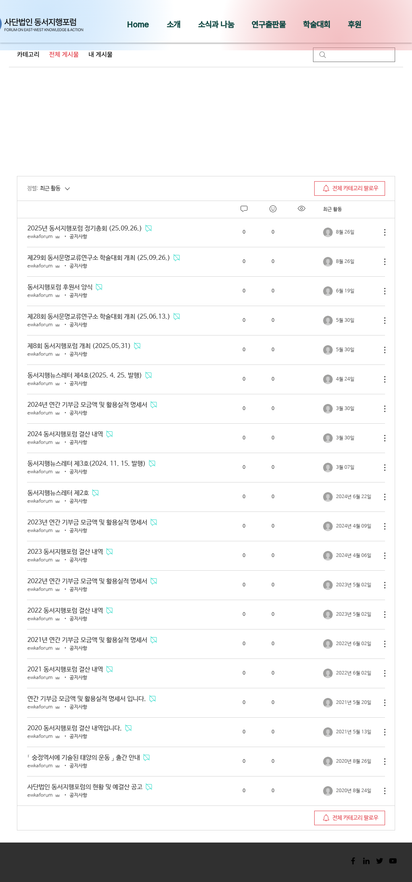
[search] (354, 55)
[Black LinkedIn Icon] (366, 860)
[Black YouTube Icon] (393, 860)
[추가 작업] (380, 232)
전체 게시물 (64, 54)
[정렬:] (49, 188)
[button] (173, 24)
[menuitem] (349, 188)
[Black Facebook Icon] (353, 860)
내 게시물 (101, 54)
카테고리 (28, 54)
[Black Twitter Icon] (379, 860)
